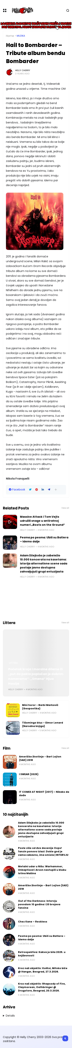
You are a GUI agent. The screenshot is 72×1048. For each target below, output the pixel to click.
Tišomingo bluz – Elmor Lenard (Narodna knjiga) (42, 724)
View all (65, 508)
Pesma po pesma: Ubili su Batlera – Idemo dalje (44, 539)
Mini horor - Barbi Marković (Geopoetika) (40, 706)
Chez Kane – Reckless (32, 921)
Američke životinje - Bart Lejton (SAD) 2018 (40, 758)
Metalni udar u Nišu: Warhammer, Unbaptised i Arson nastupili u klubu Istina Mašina (42, 870)
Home (10, 36)
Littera (13, 662)
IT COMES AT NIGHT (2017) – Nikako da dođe (44, 793)
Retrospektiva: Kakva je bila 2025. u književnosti (41, 953)
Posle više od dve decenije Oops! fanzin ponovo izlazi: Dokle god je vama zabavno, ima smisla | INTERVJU (43, 851)
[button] (56, 489)
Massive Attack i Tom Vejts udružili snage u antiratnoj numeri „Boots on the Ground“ (42, 521)
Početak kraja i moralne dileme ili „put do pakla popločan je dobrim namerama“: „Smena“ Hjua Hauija (35, 676)
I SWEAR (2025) (28, 774)
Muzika (21, 35)
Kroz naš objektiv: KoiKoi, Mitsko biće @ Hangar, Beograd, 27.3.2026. (42, 970)
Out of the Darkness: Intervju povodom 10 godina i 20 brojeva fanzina (39, 904)
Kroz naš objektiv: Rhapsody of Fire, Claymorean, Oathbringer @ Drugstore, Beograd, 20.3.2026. (42, 987)
